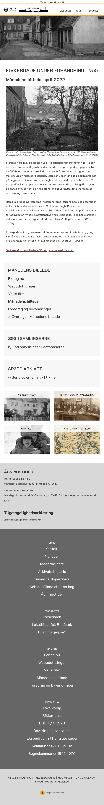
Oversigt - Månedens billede (36, 316)
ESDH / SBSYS (52, 723)
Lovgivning (52, 707)
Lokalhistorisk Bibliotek (52, 624)
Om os (43, 2)
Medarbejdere (52, 563)
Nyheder (52, 556)
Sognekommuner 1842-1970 (52, 753)
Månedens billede (23, 301)
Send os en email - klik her (34, 377)
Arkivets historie (52, 571)
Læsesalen (52, 616)
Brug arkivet (65, 10)
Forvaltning (93, 10)
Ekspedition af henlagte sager (52, 738)
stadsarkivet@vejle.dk (52, 781)
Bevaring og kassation (52, 730)
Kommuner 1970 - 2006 (52, 745)
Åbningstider (52, 594)
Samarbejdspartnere (52, 578)
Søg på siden (57, 2)
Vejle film (16, 293)
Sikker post (52, 715)
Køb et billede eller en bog (52, 586)
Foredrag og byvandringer (29, 308)
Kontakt (52, 548)
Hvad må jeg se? (52, 632)
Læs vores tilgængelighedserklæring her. (22, 519)
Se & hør (79, 10)
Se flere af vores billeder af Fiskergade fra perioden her (40, 250)
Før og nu (16, 278)
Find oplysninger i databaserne (38, 346)
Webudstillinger (22, 286)
